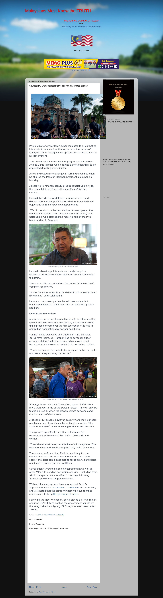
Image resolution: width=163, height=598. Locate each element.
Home (64, 587)
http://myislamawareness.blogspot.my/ (81, 26)
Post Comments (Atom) (47, 592)
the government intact (65, 494)
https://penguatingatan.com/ (81, 70)
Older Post (92, 587)
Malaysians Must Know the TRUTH (58, 10)
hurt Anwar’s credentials (65, 487)
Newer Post (35, 587)
